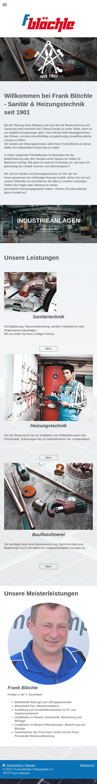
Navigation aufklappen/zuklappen (48, 4)
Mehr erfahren (48, 228)
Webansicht (87, 765)
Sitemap (30, 765)
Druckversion (13, 765)
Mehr (48, 348)
